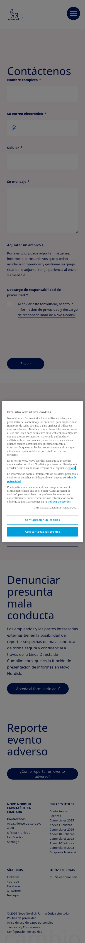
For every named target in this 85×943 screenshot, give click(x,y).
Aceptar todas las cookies (42, 531)
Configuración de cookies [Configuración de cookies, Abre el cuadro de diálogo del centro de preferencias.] (42, 519)
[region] (42, 471)
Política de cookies (59, 501)
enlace (71, 468)
